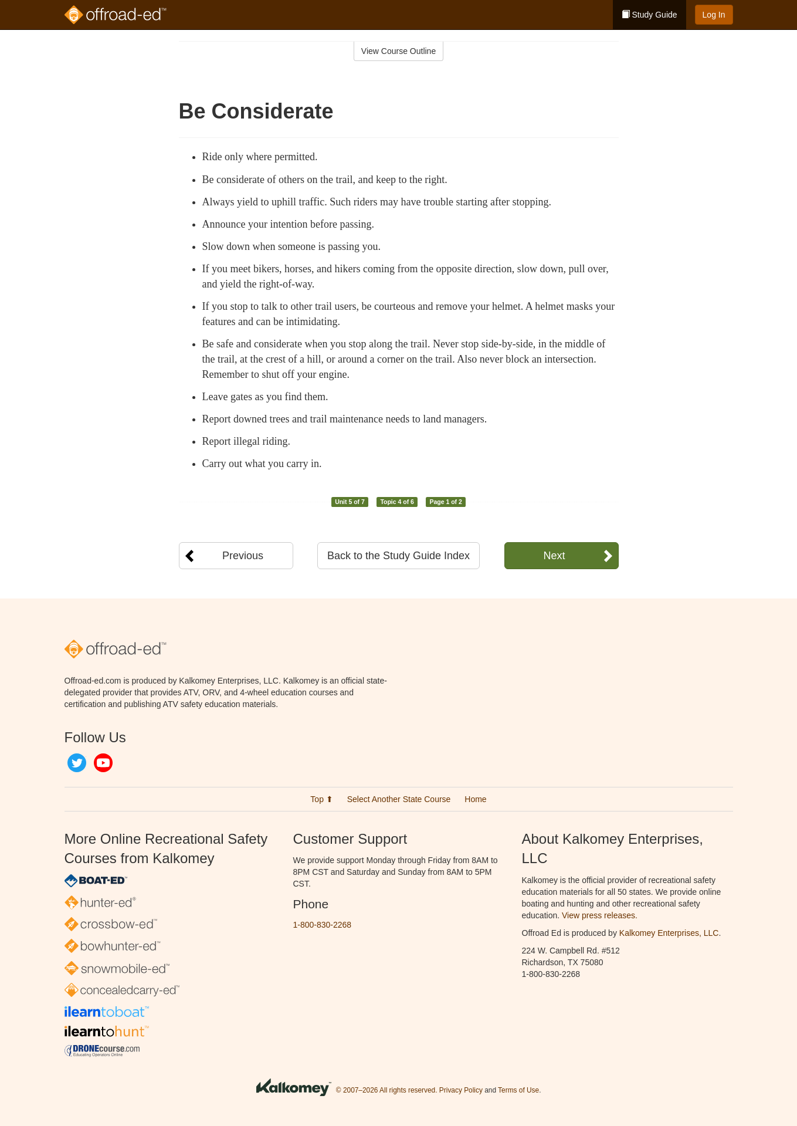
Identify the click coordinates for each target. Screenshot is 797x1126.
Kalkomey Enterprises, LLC (669, 933)
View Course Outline (398, 51)
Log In (714, 14)
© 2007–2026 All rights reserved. (386, 1090)
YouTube (103, 762)
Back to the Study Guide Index (398, 556)
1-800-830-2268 (322, 924)
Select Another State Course (399, 799)
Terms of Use (518, 1090)
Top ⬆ (321, 799)
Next (554, 556)
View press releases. (599, 915)
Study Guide (649, 14)
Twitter (76, 762)
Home (475, 799)
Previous (242, 556)
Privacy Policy (461, 1090)
